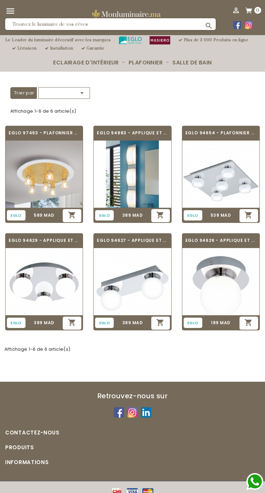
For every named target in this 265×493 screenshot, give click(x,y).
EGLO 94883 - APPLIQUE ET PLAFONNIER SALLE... (132, 133)
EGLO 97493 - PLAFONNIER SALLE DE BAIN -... (44, 133)
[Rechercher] (110, 24)
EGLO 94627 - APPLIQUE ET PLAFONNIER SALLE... (132, 240)
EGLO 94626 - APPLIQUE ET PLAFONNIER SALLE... (220, 240)
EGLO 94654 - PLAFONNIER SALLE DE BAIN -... (220, 133)
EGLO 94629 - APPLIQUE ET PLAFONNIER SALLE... (44, 240)
